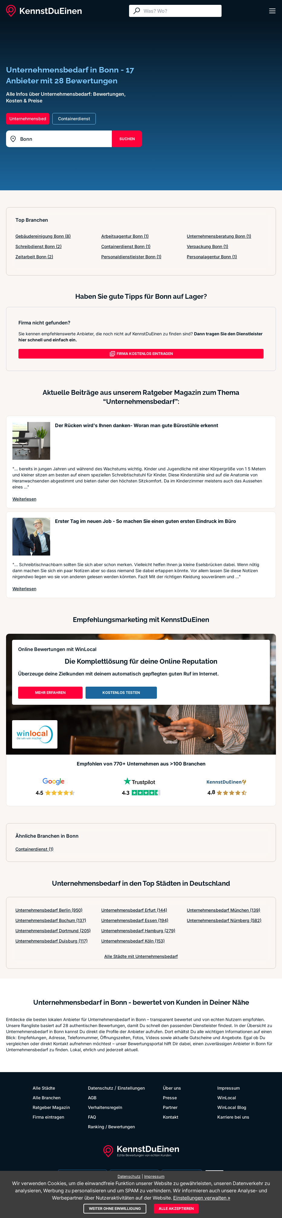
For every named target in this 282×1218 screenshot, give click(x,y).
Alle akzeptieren (176, 1208)
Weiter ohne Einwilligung (115, 1208)
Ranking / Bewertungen (111, 1126)
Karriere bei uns (233, 1117)
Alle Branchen (46, 1097)
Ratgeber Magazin (51, 1107)
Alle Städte (44, 1088)
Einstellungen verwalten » (201, 1198)
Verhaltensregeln (105, 1107)
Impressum (228, 1088)
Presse (170, 1097)
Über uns (172, 1088)
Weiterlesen (24, 498)
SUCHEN (127, 139)
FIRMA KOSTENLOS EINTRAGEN (141, 354)
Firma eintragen (48, 1117)
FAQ (92, 1117)
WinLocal (226, 1097)
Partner (170, 1107)
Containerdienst (34, 849)
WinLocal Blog (231, 1107)
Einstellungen (131, 1088)
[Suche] (181, 10)
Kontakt (170, 1117)
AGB (92, 1097)
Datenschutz (100, 1088)
